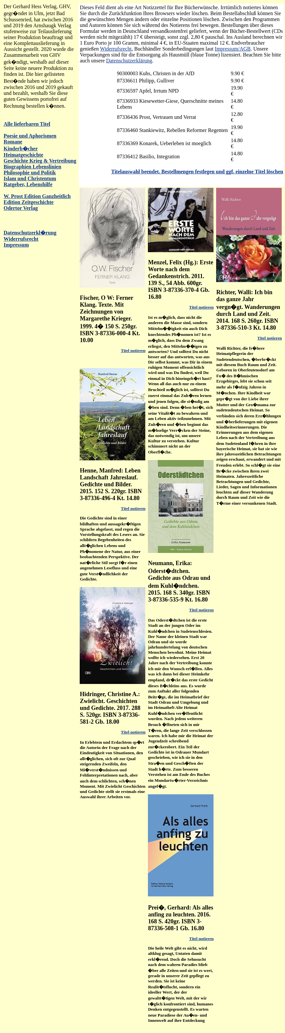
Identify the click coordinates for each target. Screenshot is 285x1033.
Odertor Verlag (21, 208)
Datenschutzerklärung (129, 60)
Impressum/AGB (233, 49)
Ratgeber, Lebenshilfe (28, 184)
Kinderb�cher (21, 148)
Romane (13, 141)
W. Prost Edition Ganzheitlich (37, 196)
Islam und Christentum (30, 178)
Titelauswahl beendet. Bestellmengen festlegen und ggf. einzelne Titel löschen (197, 171)
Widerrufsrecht (21, 239)
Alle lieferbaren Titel (27, 124)
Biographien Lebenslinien (32, 166)
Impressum (16, 245)
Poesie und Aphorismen (30, 136)
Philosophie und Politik (30, 172)
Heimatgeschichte (23, 155)
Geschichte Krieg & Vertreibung (40, 161)
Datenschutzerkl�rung (30, 232)
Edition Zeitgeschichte (28, 202)
